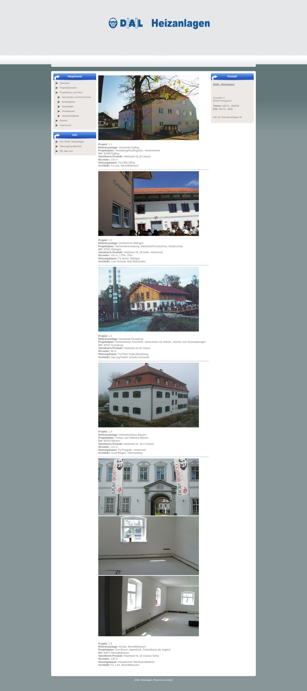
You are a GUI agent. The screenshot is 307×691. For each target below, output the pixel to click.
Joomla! (169, 680)
